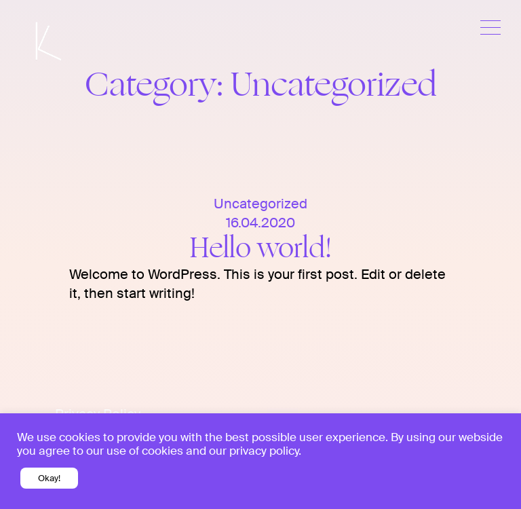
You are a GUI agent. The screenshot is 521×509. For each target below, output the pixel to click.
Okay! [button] (49, 478)
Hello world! (261, 248)
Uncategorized (260, 203)
